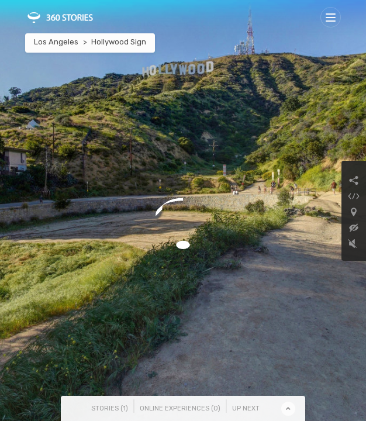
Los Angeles (56, 41)
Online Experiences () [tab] (180, 408)
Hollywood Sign (118, 41)
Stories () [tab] (109, 408)
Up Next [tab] (246, 408)
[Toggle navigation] (330, 17)
